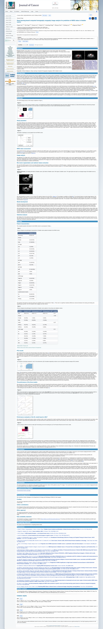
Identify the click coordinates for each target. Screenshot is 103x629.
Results (10, 49)
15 (89, 90)
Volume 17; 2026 (9, 26)
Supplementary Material (10, 54)
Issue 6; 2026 (8, 15)
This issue (45, 15)
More (37, 32)
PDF (91, 15)
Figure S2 (26, 199)
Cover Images (8, 33)
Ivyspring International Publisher (55, 625)
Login (32, 11)
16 (22, 152)
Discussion (10, 50)
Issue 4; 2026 (8, 20)
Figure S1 (33, 153)
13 (94, 86)
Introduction (10, 47)
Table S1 (55, 196)
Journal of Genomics (10, 68)
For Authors (16, 11)
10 (23, 83)
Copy (20, 41)
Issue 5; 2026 (8, 18)
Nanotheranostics (10, 71)
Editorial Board (9, 31)
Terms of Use (77, 626)
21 (82, 461)
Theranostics (10, 66)
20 (71, 460)
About (11, 11)
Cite (49, 15)
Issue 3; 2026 (8, 22)
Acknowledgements (10, 55)
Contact (36, 11)
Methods (10, 48)
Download (31, 44)
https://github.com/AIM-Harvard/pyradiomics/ (50, 519)
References (10, 56)
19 (59, 459)
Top (10, 46)
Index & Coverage (9, 35)
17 (23, 152)
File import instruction (39, 44)
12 (93, 86)
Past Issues (8, 28)
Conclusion (10, 52)
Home (6, 11)
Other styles (25, 41)
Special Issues (8, 37)
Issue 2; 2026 (8, 24)
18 (72, 196)
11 (25, 84)
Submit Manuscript (25, 11)
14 (23, 90)
